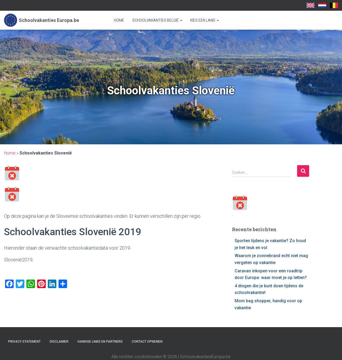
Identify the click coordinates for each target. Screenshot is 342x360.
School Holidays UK (310, 5)
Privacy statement (24, 341)
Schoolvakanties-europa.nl (322, 5)
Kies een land (204, 20)
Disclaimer (59, 341)
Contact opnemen (147, 341)
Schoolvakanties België (157, 20)
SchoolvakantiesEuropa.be (334, 5)
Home (119, 20)
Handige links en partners (100, 341)
